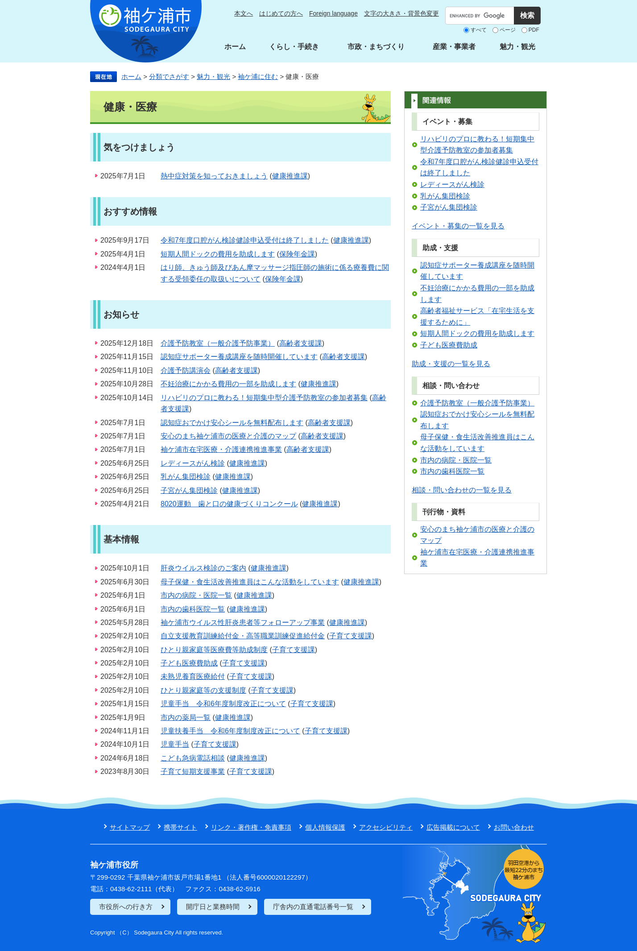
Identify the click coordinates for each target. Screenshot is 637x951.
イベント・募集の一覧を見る (458, 226)
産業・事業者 (454, 46)
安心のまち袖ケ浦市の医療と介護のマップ (228, 436)
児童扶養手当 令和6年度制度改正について (230, 731)
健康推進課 (290, 176)
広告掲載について (453, 827)
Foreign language (333, 13)
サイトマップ (130, 827)
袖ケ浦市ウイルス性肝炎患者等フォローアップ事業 (243, 622)
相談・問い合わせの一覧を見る (462, 490)
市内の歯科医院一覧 (193, 609)
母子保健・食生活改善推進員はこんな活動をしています (250, 582)
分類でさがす (169, 76)
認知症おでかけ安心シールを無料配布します (232, 422)
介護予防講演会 (186, 370)
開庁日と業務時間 (213, 906)
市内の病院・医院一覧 (196, 595)
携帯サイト (180, 827)
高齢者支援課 (300, 343)
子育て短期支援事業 (193, 771)
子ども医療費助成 (189, 663)
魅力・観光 (517, 46)
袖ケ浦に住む (258, 76)
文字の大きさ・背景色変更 (401, 13)
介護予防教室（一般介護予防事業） (218, 343)
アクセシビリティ (386, 827)
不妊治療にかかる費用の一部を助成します (228, 384)
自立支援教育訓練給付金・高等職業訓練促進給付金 (243, 636)
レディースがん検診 (193, 463)
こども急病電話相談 (193, 758)
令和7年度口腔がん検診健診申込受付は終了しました (245, 240)
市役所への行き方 (126, 906)
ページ (508, 30)
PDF (534, 30)
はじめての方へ (281, 13)
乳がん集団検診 (186, 476)
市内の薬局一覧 (186, 717)
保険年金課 (297, 254)
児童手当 (175, 744)
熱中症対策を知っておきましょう (214, 176)
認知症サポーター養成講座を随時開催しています (239, 356)
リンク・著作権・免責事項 (251, 827)
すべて (479, 30)
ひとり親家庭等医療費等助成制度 (214, 649)
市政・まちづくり (376, 46)
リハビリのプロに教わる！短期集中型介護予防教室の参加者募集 (264, 397)
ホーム (235, 46)
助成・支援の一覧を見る (451, 364)
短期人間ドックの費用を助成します (218, 254)
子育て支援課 (350, 636)
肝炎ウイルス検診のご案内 (203, 568)
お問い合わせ (514, 827)
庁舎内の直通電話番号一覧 (313, 906)
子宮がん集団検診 (189, 490)
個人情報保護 (325, 827)
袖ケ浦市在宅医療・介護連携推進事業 (221, 449)
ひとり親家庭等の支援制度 (203, 690)
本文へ (243, 13)
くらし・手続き (294, 46)
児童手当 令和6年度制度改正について (223, 703)
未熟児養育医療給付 (193, 676)
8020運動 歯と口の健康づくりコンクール (229, 504)
